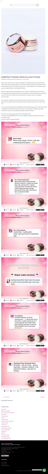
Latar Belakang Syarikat (5, 428)
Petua (2, 433)
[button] (1, 1)
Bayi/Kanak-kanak (4, 411)
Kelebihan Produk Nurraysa (7, 79)
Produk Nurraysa (4, 434)
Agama (2, 409)
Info (2, 417)
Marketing (3, 431)
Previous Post (6, 397)
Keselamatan (3, 422)
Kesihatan (3, 424)
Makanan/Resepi (4, 429)
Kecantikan (3, 419)
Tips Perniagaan (4, 436)
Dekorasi (3, 414)
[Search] (37, 5)
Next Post (43, 397)
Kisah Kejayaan (4, 426)
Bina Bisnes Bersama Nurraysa (7, 412)
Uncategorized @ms (5, 438)
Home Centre (3, 416)
